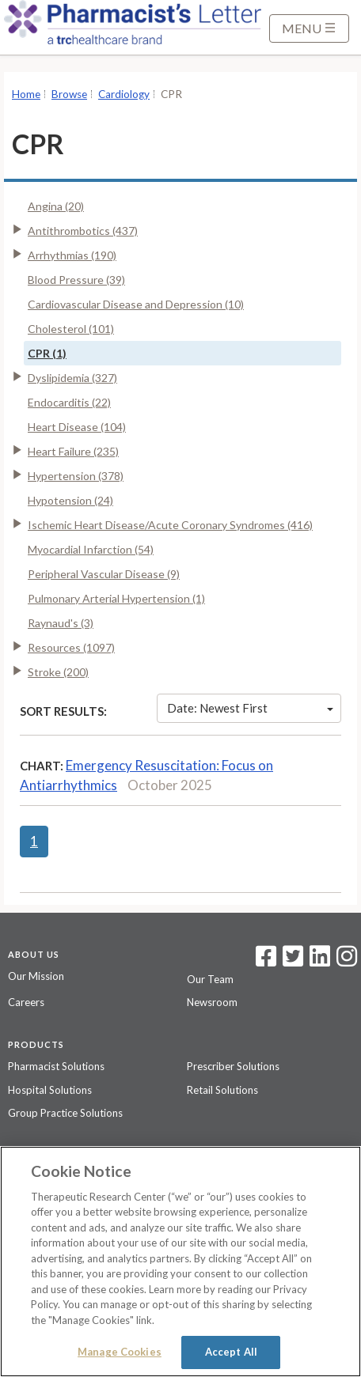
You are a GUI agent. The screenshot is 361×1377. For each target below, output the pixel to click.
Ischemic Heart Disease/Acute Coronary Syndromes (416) (170, 525)
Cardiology (124, 94)
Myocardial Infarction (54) (91, 549)
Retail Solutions (222, 1090)
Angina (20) (56, 206)
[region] (180, 1261)
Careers (26, 1002)
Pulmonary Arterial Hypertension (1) (116, 598)
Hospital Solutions (50, 1090)
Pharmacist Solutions (56, 1066)
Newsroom (212, 1002)
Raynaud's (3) (60, 623)
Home (26, 94)
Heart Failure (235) (73, 451)
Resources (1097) (71, 647)
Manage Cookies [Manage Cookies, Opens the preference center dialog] (120, 1351)
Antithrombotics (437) (83, 230)
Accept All (231, 1351)
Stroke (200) (58, 672)
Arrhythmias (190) (72, 255)
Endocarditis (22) (69, 402)
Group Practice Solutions (65, 1113)
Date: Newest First (250, 708)
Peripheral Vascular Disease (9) (104, 574)
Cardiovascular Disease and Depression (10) (136, 304)
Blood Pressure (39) (76, 279)
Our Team (210, 979)
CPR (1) (47, 353)
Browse (69, 94)
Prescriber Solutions (233, 1066)
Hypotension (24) (70, 500)
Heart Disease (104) (77, 426)
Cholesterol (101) (71, 328)
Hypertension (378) (76, 475)
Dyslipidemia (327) (72, 377)
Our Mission (36, 976)
